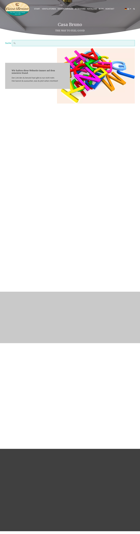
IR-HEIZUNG (80, 9)
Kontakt (110, 9)
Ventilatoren (49, 9)
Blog (101, 9)
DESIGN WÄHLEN (65, 9)
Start (37, 9)
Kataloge (92, 9)
